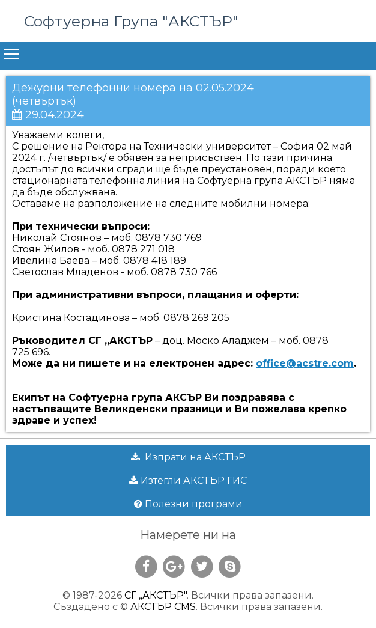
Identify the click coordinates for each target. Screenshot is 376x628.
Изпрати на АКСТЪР (188, 457)
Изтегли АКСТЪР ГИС (188, 480)
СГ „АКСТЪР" (155, 595)
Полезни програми (188, 504)
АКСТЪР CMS (163, 606)
